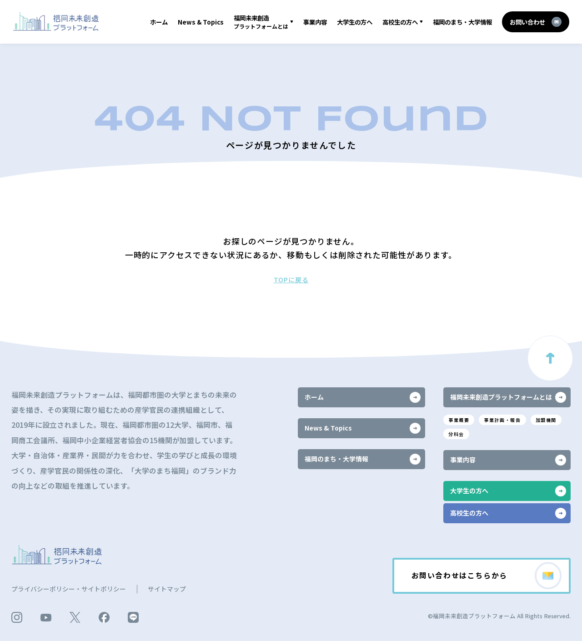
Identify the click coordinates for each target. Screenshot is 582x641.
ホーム (159, 21)
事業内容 (315, 21)
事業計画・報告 (502, 419)
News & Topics (201, 21)
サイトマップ (167, 588)
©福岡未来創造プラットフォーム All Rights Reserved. (499, 616)
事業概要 (458, 419)
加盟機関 (546, 419)
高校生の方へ (400, 21)
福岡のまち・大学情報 (462, 21)
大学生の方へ (354, 21)
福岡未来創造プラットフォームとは (508, 397)
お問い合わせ (536, 22)
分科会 (456, 434)
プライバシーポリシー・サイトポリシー (68, 588)
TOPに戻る (291, 279)
